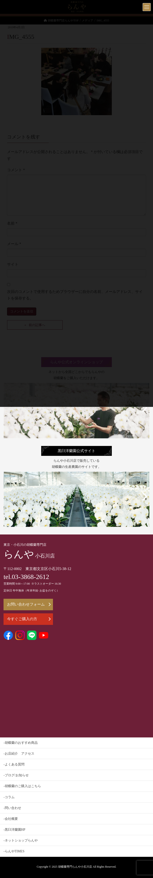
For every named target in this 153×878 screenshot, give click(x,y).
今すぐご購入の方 (29, 619)
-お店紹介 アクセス (19, 753)
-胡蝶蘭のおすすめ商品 (21, 742)
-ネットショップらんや (21, 840)
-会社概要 (11, 819)
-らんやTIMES (14, 851)
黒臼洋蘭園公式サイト (76, 451)
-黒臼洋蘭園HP (14, 829)
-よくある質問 (14, 764)
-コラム (9, 797)
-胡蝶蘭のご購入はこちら (22, 786)
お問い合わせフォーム (29, 604)
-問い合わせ (12, 808)
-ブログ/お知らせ (16, 775)
